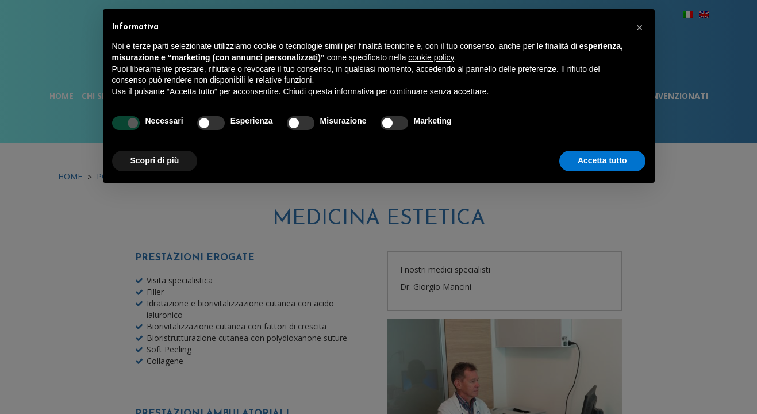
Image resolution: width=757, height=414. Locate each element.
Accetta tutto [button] (602, 160)
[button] (640, 27)
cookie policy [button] (431, 57)
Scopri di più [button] (154, 160)
